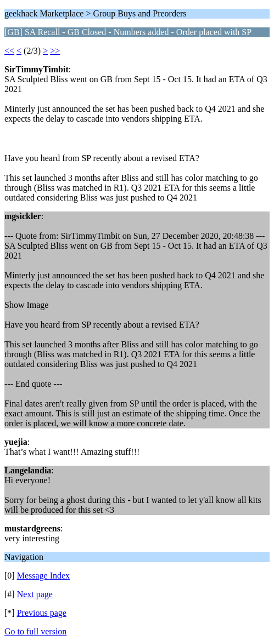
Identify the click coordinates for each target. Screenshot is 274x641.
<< (9, 50)
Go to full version (35, 631)
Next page (35, 594)
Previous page (41, 612)
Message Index (43, 575)
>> (55, 50)
